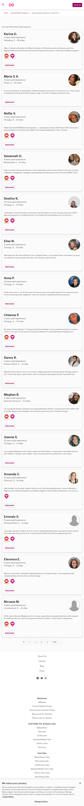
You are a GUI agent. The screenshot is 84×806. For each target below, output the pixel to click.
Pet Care (42, 747)
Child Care (42, 735)
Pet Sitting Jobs (42, 776)
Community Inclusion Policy (42, 710)
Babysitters (42, 727)
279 (54, 642)
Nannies (42, 731)
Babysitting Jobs (42, 757)
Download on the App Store (42, 688)
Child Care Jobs (42, 765)
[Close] (80, 783)
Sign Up (77, 5)
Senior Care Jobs (42, 772)
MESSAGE (9, 65)
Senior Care (42, 743)
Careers (42, 661)
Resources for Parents (42, 714)
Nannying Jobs (42, 761)
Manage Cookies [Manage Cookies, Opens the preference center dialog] (41, 801)
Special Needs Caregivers (20, 13)
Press (42, 671)
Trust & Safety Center (42, 706)
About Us (42, 656)
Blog (42, 666)
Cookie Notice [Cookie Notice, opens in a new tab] (8, 797)
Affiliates (42, 702)
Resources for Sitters (42, 718)
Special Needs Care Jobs (42, 769)
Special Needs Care (42, 739)
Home (6, 13)
